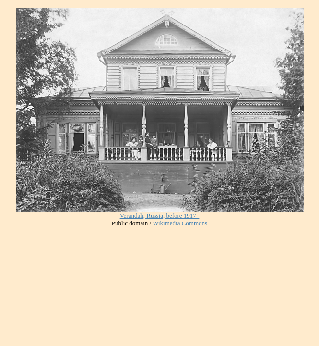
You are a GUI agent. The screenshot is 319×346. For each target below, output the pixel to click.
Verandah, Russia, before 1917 (159, 215)
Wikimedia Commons (179, 223)
